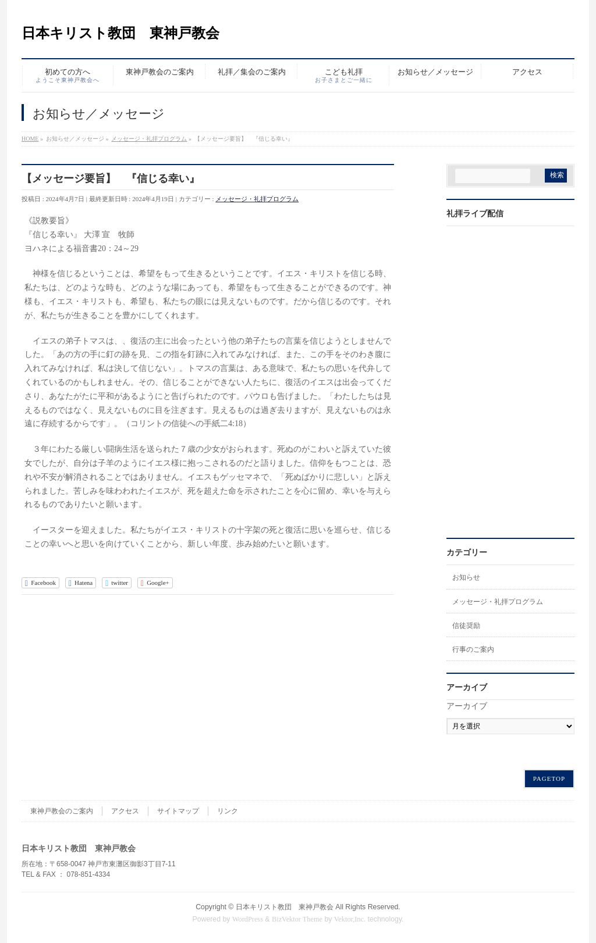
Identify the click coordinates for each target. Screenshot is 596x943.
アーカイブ (466, 705)
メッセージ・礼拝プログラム (257, 198)
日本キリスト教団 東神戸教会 (120, 33)
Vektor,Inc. (350, 919)
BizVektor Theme (297, 919)
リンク (227, 811)
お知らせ (466, 577)
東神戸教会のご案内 (61, 811)
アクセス (125, 811)
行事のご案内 (473, 649)
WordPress (247, 919)
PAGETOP (549, 778)
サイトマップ (178, 811)
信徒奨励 (466, 625)
